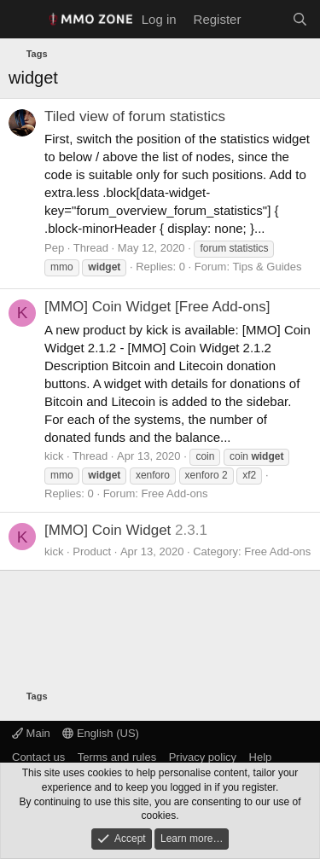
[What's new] (265, 19)
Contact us (38, 757)
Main (31, 733)
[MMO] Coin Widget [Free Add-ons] (157, 307)
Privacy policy (202, 757)
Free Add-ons (174, 493)
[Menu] (23, 20)
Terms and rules (117, 757)
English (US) (100, 733)
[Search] (300, 19)
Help (260, 757)
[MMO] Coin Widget (107, 530)
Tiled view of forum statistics (134, 116)
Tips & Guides (266, 266)
